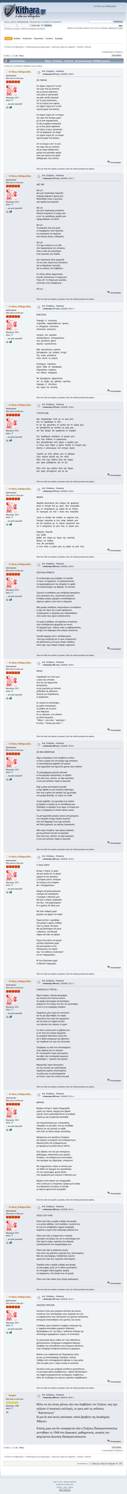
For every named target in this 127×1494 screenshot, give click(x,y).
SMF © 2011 (58, 1482)
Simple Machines (70, 1482)
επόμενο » (119, 52)
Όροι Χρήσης (65, 1490)
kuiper (12, 1395)
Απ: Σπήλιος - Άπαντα (53, 71)
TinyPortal (59, 1484)
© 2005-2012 (68, 1484)
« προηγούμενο (107, 52)
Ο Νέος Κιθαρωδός (20, 71)
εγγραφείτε (56, 22)
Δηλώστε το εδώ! (116, 28)
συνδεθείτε (45, 22)
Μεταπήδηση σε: (83, 1463)
